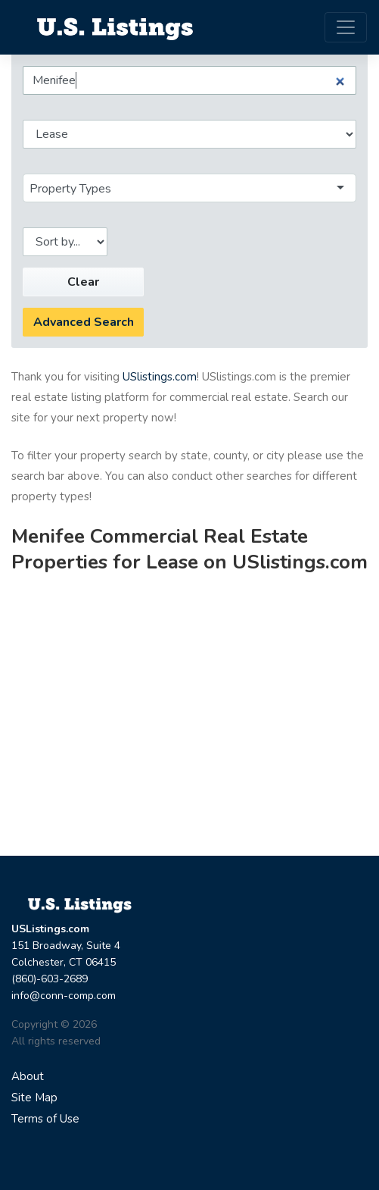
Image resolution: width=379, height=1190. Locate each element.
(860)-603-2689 (49, 979)
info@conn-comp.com (63, 995)
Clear (83, 282)
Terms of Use (45, 1118)
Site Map (34, 1097)
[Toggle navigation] (346, 27)
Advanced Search (83, 322)
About (27, 1076)
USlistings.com (160, 376)
